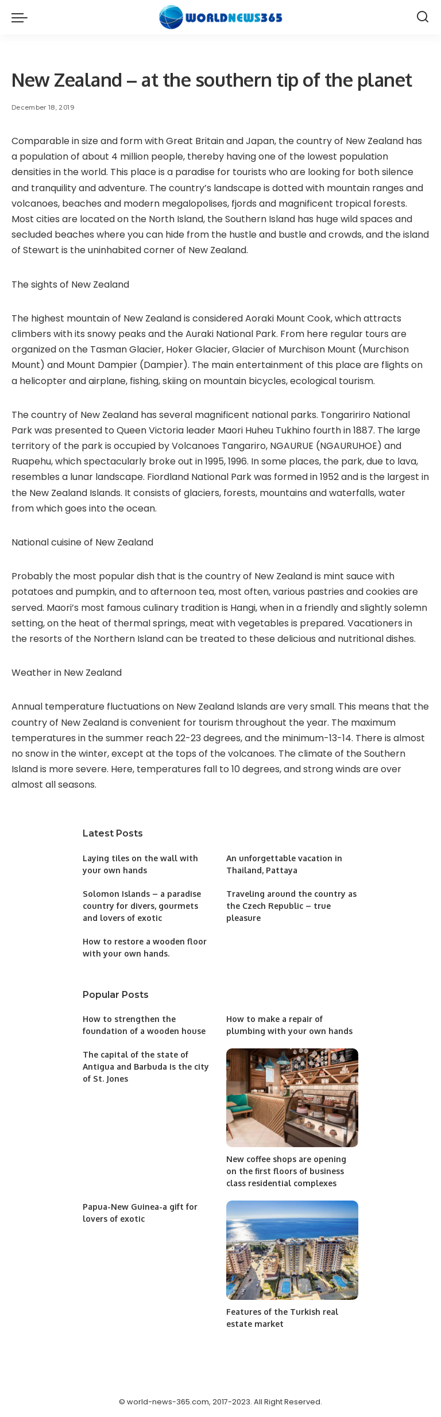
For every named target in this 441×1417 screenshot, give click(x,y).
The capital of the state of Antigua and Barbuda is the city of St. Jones (146, 1066)
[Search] (423, 17)
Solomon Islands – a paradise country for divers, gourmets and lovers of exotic (142, 906)
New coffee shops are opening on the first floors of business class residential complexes (286, 1171)
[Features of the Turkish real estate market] (292, 1250)
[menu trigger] (22, 17)
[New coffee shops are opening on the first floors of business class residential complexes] (292, 1098)
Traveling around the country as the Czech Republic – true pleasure (291, 906)
